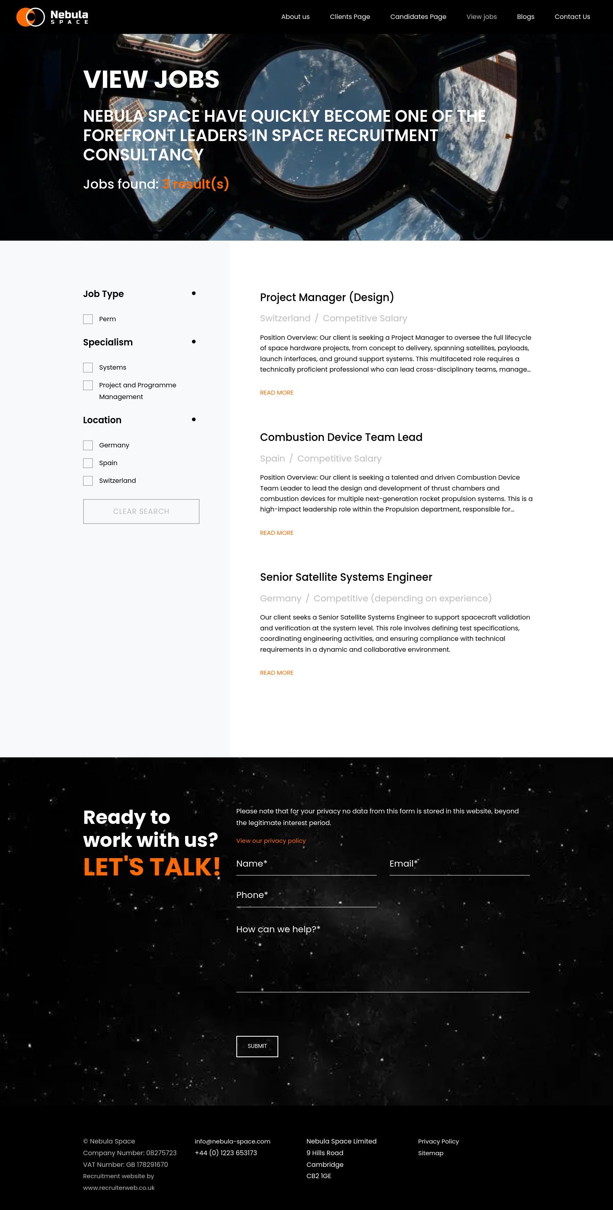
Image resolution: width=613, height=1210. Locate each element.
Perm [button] (107, 319)
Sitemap (431, 1172)
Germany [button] (114, 445)
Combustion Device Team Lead (361, 436)
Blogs (519, 18)
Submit (253, 1065)
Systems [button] (112, 367)
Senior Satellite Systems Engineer (367, 576)
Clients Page (344, 18)
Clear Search (126, 511)
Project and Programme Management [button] (137, 390)
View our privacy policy (273, 840)
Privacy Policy (440, 1161)
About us (289, 18)
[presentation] (288, 1031)
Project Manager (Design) (344, 296)
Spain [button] (108, 463)
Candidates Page (412, 18)
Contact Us (566, 18)
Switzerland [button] (117, 480)
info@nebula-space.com (235, 1161)
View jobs (476, 18)
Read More (278, 392)
